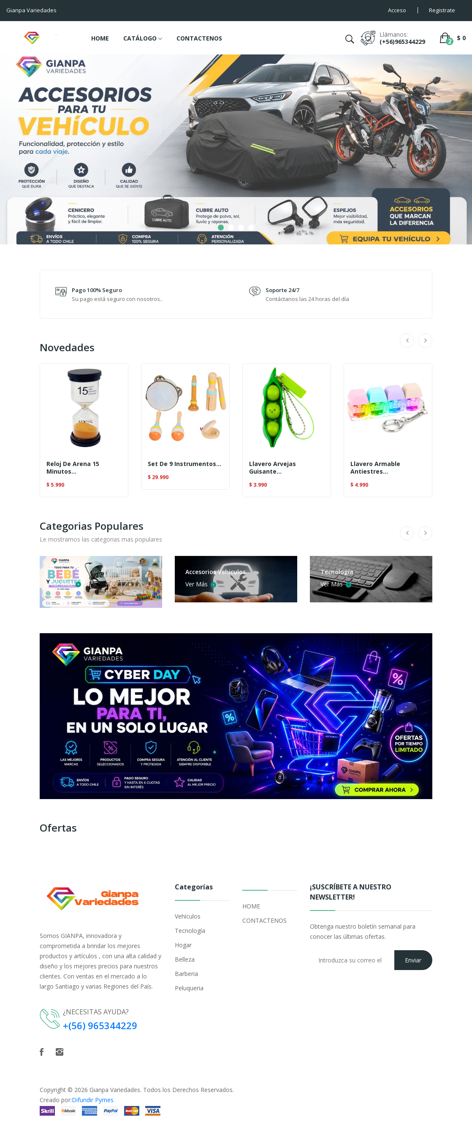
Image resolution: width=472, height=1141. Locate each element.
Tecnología (190, 931)
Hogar (183, 945)
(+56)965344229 (402, 42)
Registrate (442, 10)
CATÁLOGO (142, 39)
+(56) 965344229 (100, 1025)
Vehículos (188, 916)
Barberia (186, 974)
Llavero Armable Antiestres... (375, 467)
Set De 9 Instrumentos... (184, 464)
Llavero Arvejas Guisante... (272, 467)
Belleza (185, 959)
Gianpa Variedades (115, 1090)
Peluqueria (189, 988)
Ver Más (65, 583)
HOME (100, 38)
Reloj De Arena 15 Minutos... (72, 467)
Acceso (397, 10)
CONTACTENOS (199, 38)
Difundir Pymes (93, 1100)
